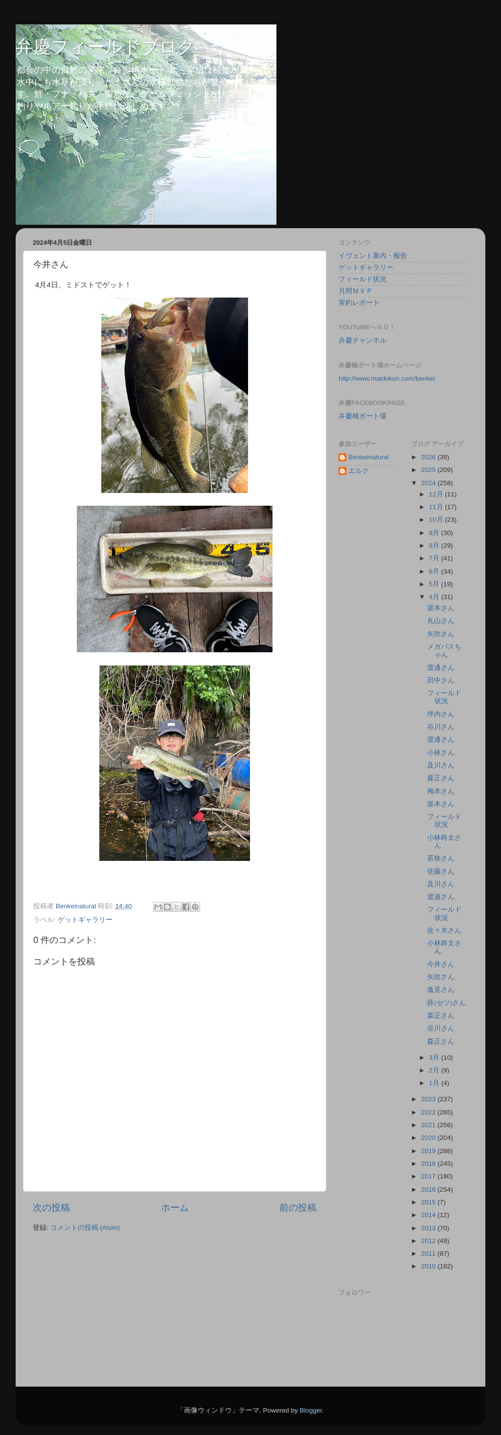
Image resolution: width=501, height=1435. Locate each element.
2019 (429, 1151)
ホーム (175, 1207)
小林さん (441, 752)
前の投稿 (298, 1207)
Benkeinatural (368, 457)
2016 (429, 1189)
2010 (429, 1266)
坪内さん (441, 714)
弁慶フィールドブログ (105, 47)
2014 (429, 1215)
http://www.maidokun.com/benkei (387, 378)
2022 (429, 1112)
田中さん (441, 680)
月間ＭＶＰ (356, 291)
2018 (429, 1163)
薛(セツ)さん (446, 1003)
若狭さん (441, 858)
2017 (429, 1176)
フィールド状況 (363, 279)
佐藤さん (441, 871)
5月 (435, 584)
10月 (437, 519)
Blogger (310, 1410)
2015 (429, 1202)
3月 (435, 1057)
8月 (435, 545)
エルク (358, 470)
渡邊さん (441, 667)
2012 (429, 1240)
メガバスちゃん (444, 650)
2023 (429, 1099)
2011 (429, 1253)
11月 (437, 507)
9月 (435, 532)
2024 (429, 483)
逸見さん (441, 989)
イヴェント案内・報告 (373, 255)
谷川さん (441, 726)
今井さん (441, 964)
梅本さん (441, 791)
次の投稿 (51, 1207)
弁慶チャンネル (363, 340)
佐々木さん (444, 930)
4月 (435, 596)
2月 (435, 1070)
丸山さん (441, 620)
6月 (435, 571)
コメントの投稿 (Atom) (85, 1227)
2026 (429, 457)
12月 (437, 494)
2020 (429, 1137)
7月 (435, 558)
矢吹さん (441, 634)
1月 (435, 1083)
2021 (429, 1125)
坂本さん (441, 608)
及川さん (441, 765)
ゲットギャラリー (85, 919)
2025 (429, 469)
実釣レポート (359, 302)
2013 (429, 1228)
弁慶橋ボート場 (363, 416)
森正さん (441, 778)
